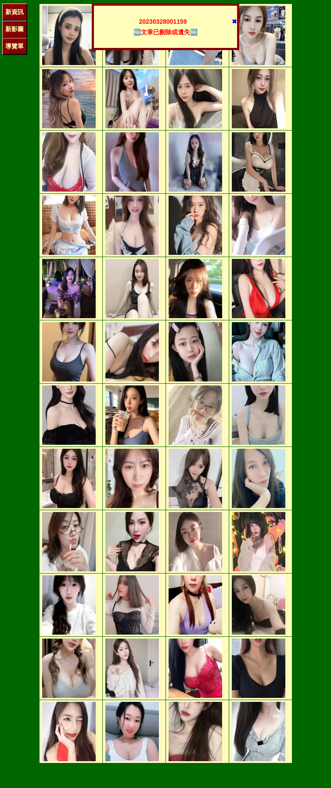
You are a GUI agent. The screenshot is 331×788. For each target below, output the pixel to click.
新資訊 (14, 11)
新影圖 (14, 29)
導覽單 (14, 46)
